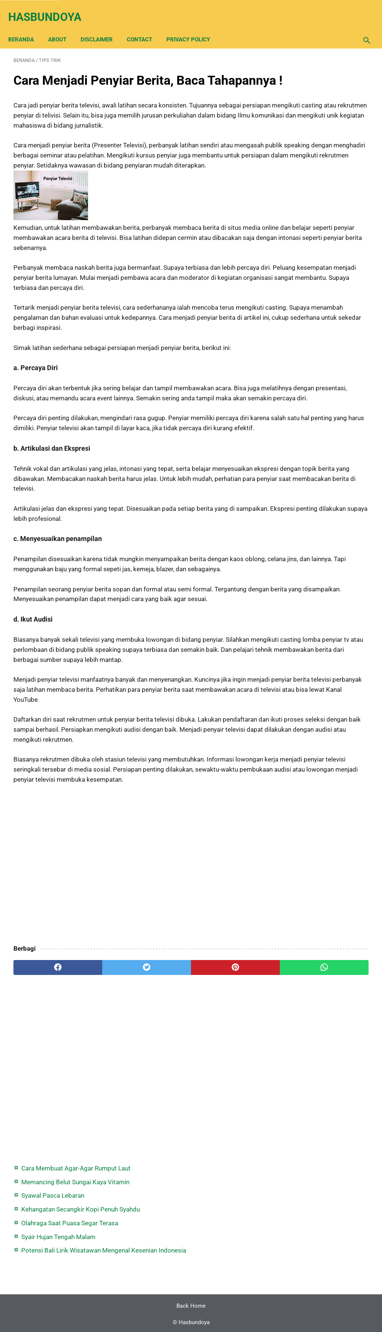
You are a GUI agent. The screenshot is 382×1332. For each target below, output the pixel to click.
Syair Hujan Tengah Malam (322, 166)
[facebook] (43, 1119)
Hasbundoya (50, 8)
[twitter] (102, 1119)
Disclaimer (102, 27)
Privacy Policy (193, 27)
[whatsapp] (220, 1119)
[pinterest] (161, 1119)
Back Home (191, 1303)
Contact (144, 27)
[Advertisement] (131, 1017)
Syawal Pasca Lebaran (316, 105)
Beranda (26, 27)
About (62, 27)
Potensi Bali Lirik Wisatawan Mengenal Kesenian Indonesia (324, 190)
